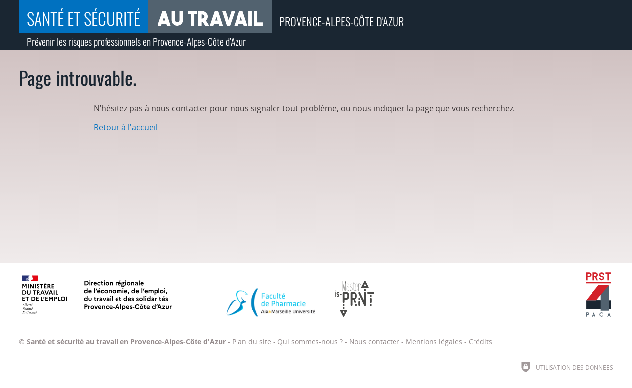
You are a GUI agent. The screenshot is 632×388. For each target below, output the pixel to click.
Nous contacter (374, 341)
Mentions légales (434, 341)
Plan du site (251, 341)
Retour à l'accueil (126, 127)
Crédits (480, 341)
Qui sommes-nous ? (310, 341)
